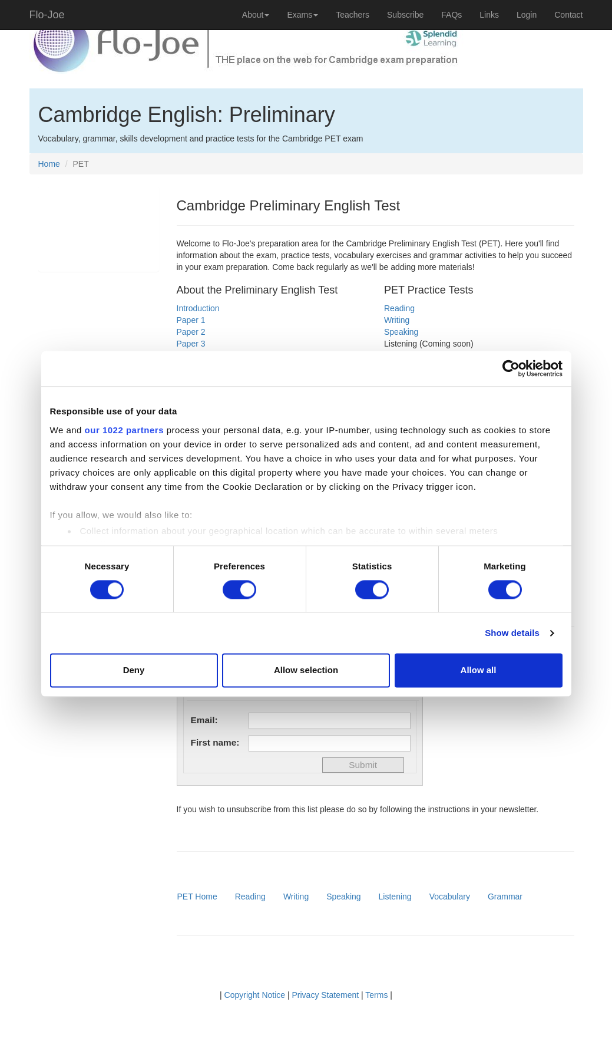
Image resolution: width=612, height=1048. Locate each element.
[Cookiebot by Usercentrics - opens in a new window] (511, 368)
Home (49, 164)
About (256, 14)
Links (489, 14)
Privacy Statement (325, 995)
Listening (395, 896)
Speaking (401, 332)
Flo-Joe (47, 15)
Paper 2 (191, 332)
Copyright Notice (255, 995)
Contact (568, 14)
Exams (302, 14)
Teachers (352, 14)
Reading (399, 308)
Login (527, 14)
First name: (215, 742)
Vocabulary (449, 896)
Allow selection (306, 670)
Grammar (505, 896)
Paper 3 (191, 343)
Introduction (198, 308)
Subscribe (405, 14)
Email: (204, 720)
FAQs (451, 14)
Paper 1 (191, 320)
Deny (134, 670)
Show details (512, 633)
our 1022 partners (124, 430)
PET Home (197, 896)
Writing (396, 320)
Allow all (479, 670)
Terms (376, 995)
